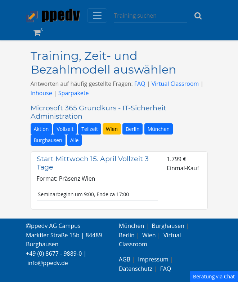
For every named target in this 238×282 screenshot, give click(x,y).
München (159, 128)
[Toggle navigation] (97, 15)
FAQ (139, 84)
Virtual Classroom (175, 84)
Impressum (153, 259)
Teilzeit (89, 128)
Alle (74, 140)
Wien (112, 128)
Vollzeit (65, 128)
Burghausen (48, 140)
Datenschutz (135, 269)
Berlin (132, 128)
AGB (124, 259)
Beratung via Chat (214, 276)
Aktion (41, 128)
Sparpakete (73, 93)
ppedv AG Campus (53, 226)
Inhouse (41, 93)
